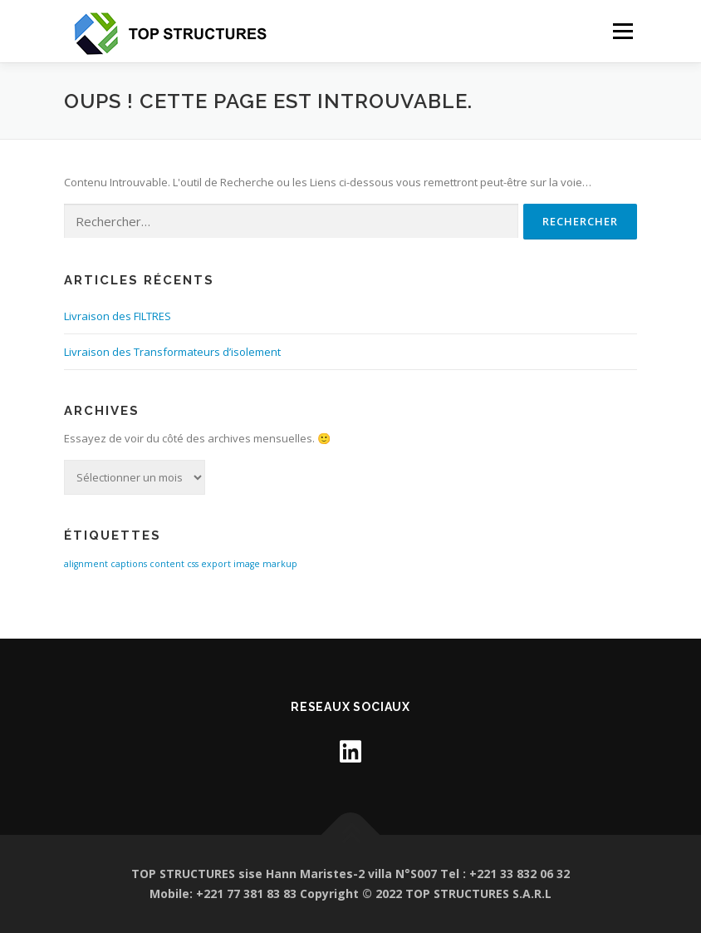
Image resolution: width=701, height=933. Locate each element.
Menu (622, 30)
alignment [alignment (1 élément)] (86, 564)
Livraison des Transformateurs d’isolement (172, 351)
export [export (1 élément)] (216, 564)
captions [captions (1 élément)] (128, 564)
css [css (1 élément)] (193, 564)
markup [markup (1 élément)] (279, 564)
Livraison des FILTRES (117, 316)
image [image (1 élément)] (246, 564)
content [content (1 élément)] (167, 564)
